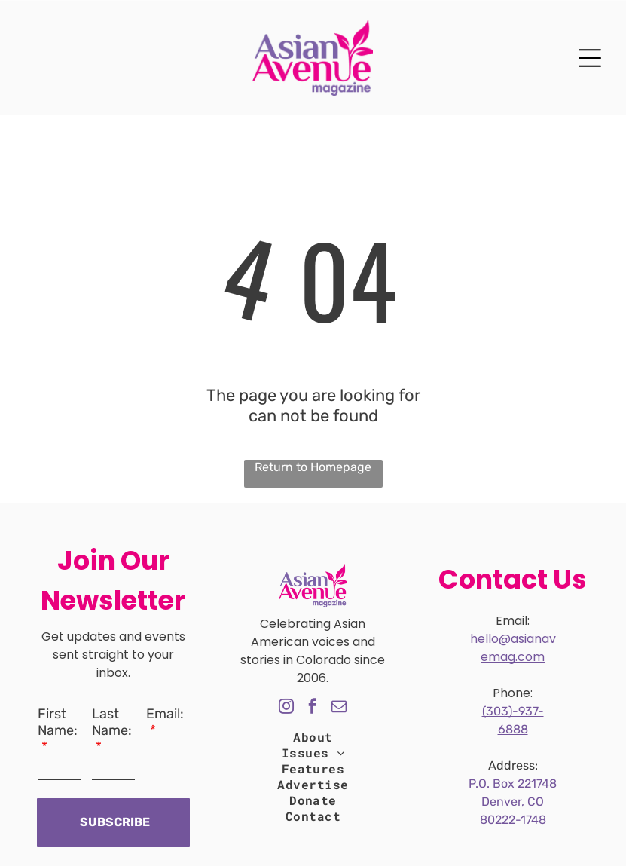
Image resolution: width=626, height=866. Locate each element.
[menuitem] (312, 737)
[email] (339, 708)
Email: (165, 713)
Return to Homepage (313, 467)
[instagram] (286, 708)
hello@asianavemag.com (513, 648)
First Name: (58, 722)
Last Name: (112, 722)
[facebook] (312, 708)
